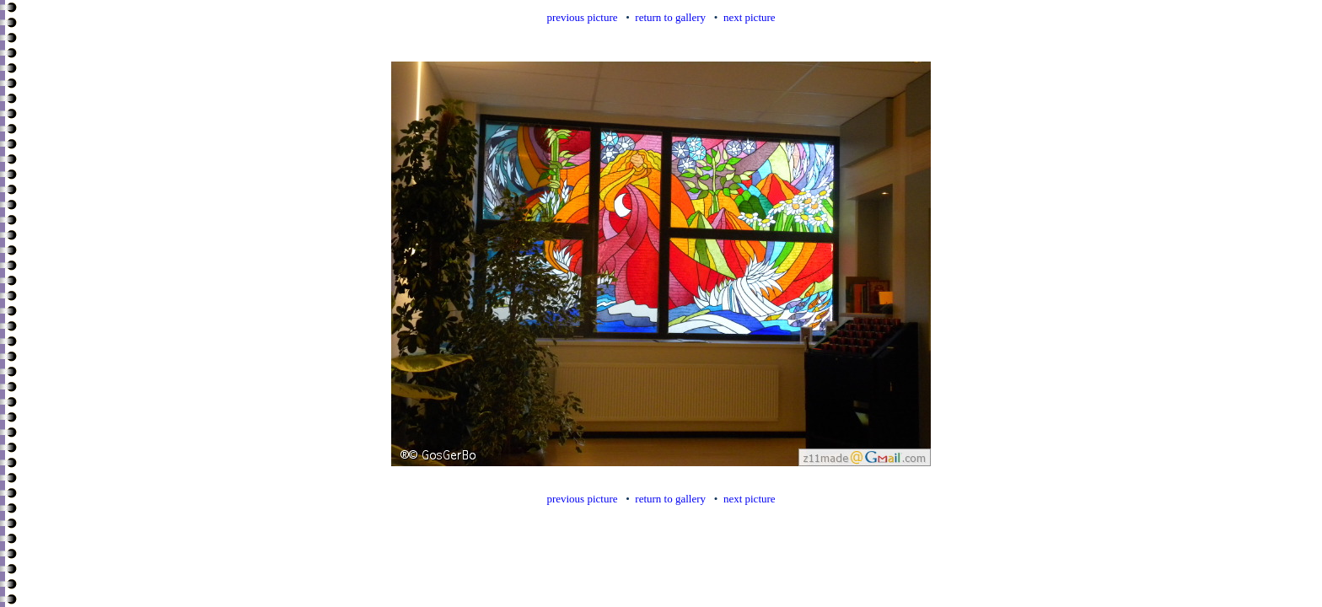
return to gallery (670, 17)
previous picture (581, 17)
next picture (749, 17)
